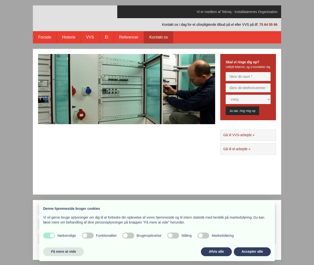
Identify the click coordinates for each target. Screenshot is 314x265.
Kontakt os (158, 37)
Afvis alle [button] (216, 251)
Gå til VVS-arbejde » (239, 135)
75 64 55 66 (268, 24)
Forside (44, 37)
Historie (68, 37)
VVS (90, 37)
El (106, 37)
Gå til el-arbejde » (236, 149)
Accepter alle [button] (252, 251)
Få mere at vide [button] (63, 251)
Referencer (128, 37)
